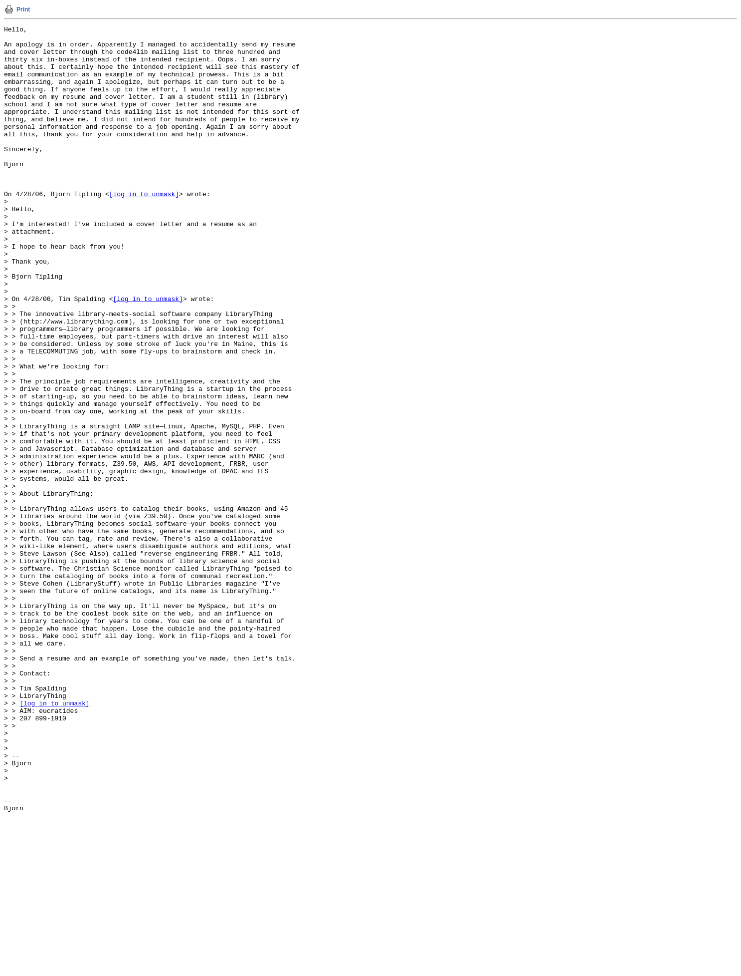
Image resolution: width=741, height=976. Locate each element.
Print (23, 9)
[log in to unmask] (144, 228)
